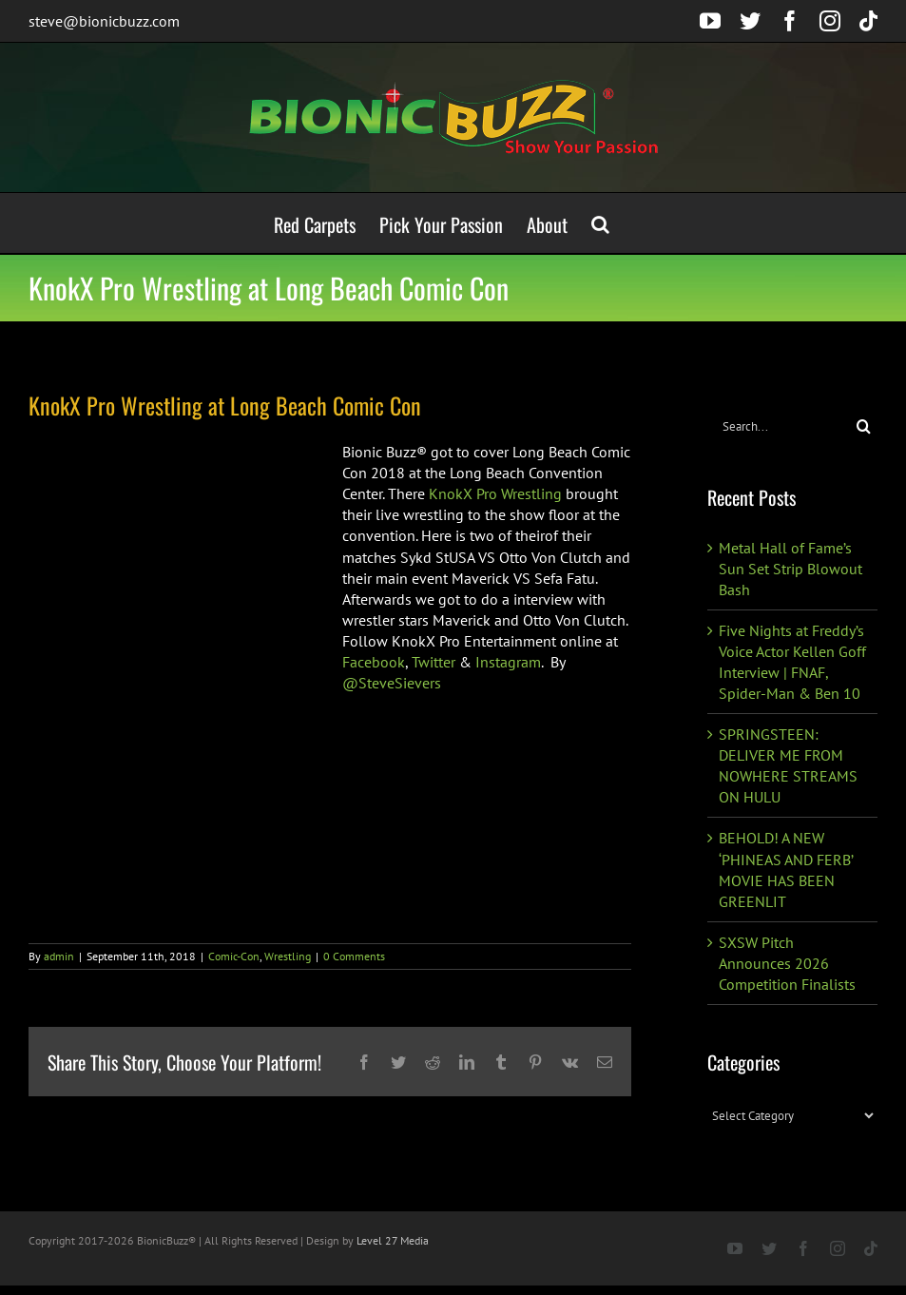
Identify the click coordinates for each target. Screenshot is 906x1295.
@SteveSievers (391, 682)
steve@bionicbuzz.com (104, 20)
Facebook (373, 661)
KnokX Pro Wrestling (495, 493)
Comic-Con (234, 956)
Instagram (508, 661)
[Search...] (778, 426)
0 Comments (354, 956)
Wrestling (287, 956)
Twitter (433, 661)
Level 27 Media (393, 1240)
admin (59, 956)
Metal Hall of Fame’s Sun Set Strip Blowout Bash (790, 568)
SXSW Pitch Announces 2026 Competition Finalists (787, 963)
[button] (600, 223)
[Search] (863, 426)
